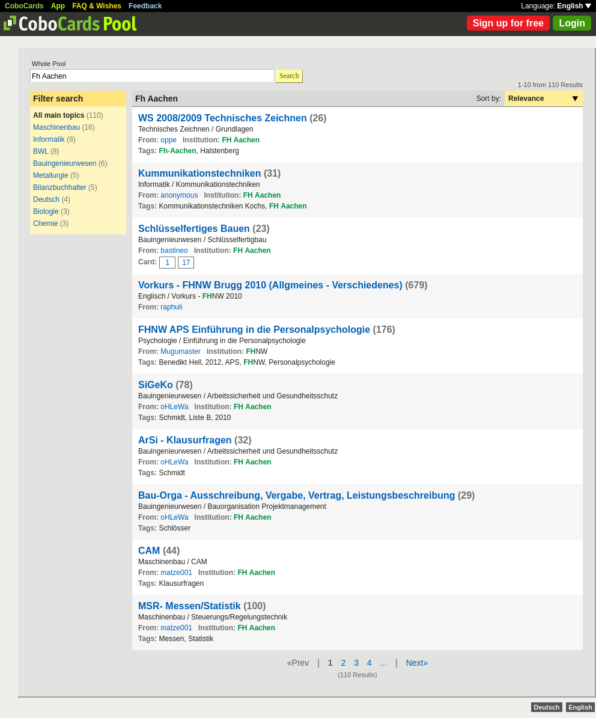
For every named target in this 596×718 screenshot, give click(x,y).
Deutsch (46, 199)
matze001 (176, 572)
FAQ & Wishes (96, 6)
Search (289, 75)
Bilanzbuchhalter (60, 187)
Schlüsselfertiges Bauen (194, 229)
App (58, 6)
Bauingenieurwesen (64, 163)
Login (572, 23)
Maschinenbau (56, 127)
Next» (417, 663)
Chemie (45, 223)
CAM (149, 551)
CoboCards (24, 6)
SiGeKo (155, 385)
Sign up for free (508, 23)
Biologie (46, 211)
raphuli (171, 307)
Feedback (145, 6)
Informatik (49, 139)
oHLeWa (174, 407)
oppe (168, 140)
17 (186, 262)
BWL (41, 151)
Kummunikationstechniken (199, 173)
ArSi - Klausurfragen (185, 440)
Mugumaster (180, 351)
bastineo (173, 250)
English (574, 6)
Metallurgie (50, 175)
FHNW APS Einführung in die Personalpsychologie (254, 329)
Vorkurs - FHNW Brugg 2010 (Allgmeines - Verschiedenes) (270, 285)
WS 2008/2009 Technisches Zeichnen (222, 118)
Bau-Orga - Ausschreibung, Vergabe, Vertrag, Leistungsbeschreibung (296, 495)
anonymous (179, 195)
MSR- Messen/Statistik (189, 606)
